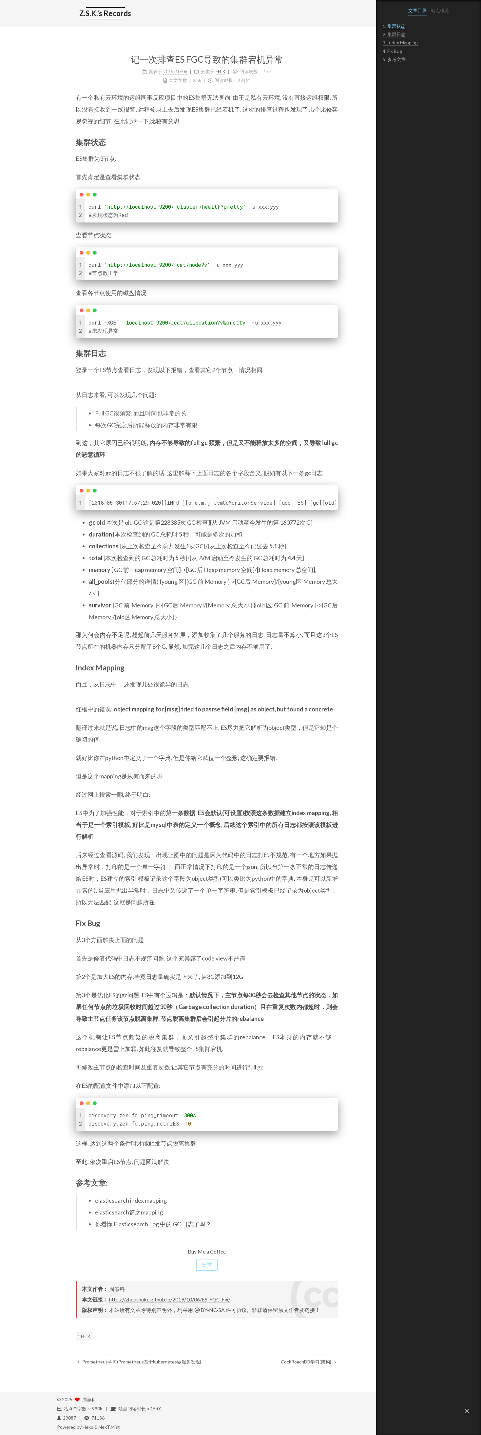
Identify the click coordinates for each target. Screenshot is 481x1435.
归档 (235, 13)
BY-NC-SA (190, 1310)
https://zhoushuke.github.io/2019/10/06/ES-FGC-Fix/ (151, 1299)
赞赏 (188, 1264)
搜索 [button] (291, 13)
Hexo (88, 1427)
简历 (166, 13)
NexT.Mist (109, 1427)
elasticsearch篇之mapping (110, 1212)
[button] (467, 1410)
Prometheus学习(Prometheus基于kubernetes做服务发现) (121, 1361)
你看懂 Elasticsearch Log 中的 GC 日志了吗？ (134, 1224)
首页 (143, 13)
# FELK (65, 1336)
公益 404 (263, 13)
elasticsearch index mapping (112, 1200)
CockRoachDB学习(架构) (289, 1361)
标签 (190, 13)
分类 (212, 13)
